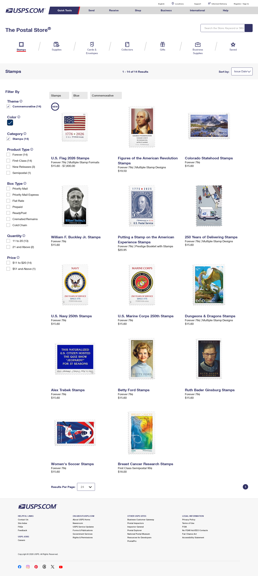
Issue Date (240, 71)
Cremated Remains (25, 219)
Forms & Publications (83, 530)
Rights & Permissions (83, 537)
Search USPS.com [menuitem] (242, 10)
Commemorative (103, 95)
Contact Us (23, 519)
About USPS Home (81, 519)
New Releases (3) (24, 166)
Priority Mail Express (26, 194)
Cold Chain (20, 225)
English (157, 4)
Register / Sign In (241, 4)
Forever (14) (20, 154)
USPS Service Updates (83, 527)
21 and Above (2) (23, 247)
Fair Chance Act (189, 534)
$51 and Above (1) (24, 268)
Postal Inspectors (135, 523)
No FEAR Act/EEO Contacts (195, 530)
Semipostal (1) (22, 172)
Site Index (22, 523)
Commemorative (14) (27, 106)
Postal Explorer (134, 530)
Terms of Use (188, 523)
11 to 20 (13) (20, 240)
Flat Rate (18, 200)
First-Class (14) (22, 160)
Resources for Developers (139, 537)
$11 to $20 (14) (22, 262)
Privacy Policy (188, 519)
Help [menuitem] (225, 10)
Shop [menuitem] (138, 10)
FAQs (20, 527)
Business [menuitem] (166, 10)
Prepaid (17, 206)
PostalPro (132, 541)
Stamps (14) (21, 138)
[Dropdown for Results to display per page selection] (86, 487)
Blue (76, 95)
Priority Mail (20, 188)
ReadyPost (20, 213)
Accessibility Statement (193, 537)
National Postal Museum (138, 534)
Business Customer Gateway (140, 519)
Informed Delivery (219, 4)
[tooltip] (21, 101)
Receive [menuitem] (114, 10)
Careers (21, 540)
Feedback (22, 530)
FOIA (184, 527)
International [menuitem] (197, 10)
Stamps (56, 95)
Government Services (82, 534)
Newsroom (78, 523)
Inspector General (135, 527)
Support (197, 4)
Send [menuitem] (92, 10)
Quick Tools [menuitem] (65, 10)
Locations (179, 4)
